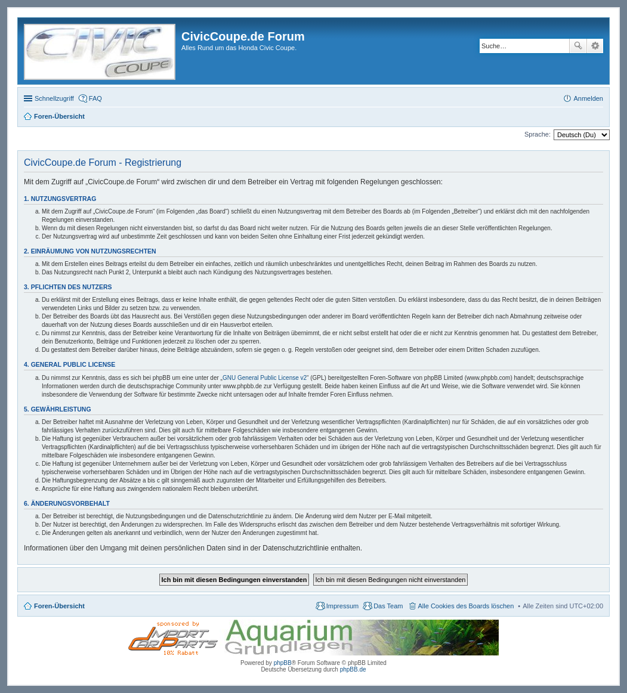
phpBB (283, 663)
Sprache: (537, 134)
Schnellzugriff (54, 98)
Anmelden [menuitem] (588, 98)
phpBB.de (353, 669)
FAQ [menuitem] (95, 98)
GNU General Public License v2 (265, 378)
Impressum (342, 606)
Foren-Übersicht (59, 606)
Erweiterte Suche (595, 46)
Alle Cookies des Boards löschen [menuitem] (466, 606)
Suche (578, 46)
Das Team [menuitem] (388, 606)
